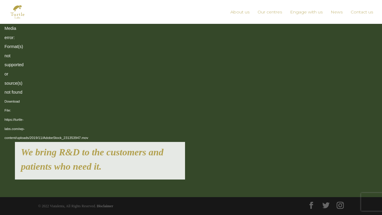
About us (239, 12)
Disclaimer (105, 206)
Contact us (362, 12)
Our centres (270, 12)
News (337, 12)
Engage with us (306, 12)
